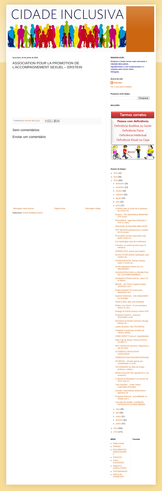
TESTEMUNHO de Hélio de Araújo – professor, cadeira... (130, 368)
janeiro (119, 424)
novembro (120, 187)
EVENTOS (117, 457)
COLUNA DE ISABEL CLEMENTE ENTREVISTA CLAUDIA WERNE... (131, 403)
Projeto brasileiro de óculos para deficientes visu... (128, 291)
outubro (119, 191)
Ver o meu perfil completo (121, 87)
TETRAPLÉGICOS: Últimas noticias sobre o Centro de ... (130, 262)
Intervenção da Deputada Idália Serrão (131, 226)
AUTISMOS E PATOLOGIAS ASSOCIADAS (127, 353)
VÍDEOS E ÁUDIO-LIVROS (119, 467)
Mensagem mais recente (23, 208)
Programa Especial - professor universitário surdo (128, 316)
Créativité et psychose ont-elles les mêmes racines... (129, 331)
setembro (120, 195)
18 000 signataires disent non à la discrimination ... (129, 268)
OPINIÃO (117, 446)
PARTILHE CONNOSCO (118, 475)
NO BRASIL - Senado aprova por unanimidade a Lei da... (129, 362)
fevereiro (120, 420)
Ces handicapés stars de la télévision (130, 242)
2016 (116, 177)
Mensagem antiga (93, 208)
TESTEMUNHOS (120, 471)
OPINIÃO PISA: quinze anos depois (130, 251)
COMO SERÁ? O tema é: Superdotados (132, 336)
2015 (116, 180)
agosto (119, 198)
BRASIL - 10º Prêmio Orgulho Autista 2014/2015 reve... (130, 285)
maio (118, 409)
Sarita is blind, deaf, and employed (129, 302)
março (119, 416)
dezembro (120, 183)
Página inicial (59, 208)
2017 (116, 173)
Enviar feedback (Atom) (32, 213)
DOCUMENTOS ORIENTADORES (119, 452)
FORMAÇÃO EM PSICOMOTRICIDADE (132, 357)
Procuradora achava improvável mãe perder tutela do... (130, 237)
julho (118, 202)
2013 (116, 432)
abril (118, 413)
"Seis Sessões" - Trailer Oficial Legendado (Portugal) (128, 386)
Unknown (118, 83)
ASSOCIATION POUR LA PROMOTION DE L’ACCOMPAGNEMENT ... (132, 273)
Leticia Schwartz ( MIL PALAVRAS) (129, 327)
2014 (116, 428)
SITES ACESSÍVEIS (118, 461)
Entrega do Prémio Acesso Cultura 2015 (132, 311)
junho (118, 205)
